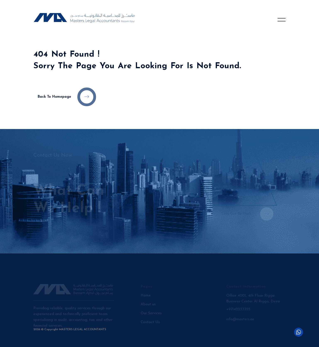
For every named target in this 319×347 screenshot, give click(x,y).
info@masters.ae (240, 321)
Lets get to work (249, 212)
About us (148, 306)
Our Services (151, 315)
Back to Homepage (67, 97)
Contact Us (150, 324)
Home (146, 297)
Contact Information (246, 288)
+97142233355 (238, 311)
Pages (146, 288)
